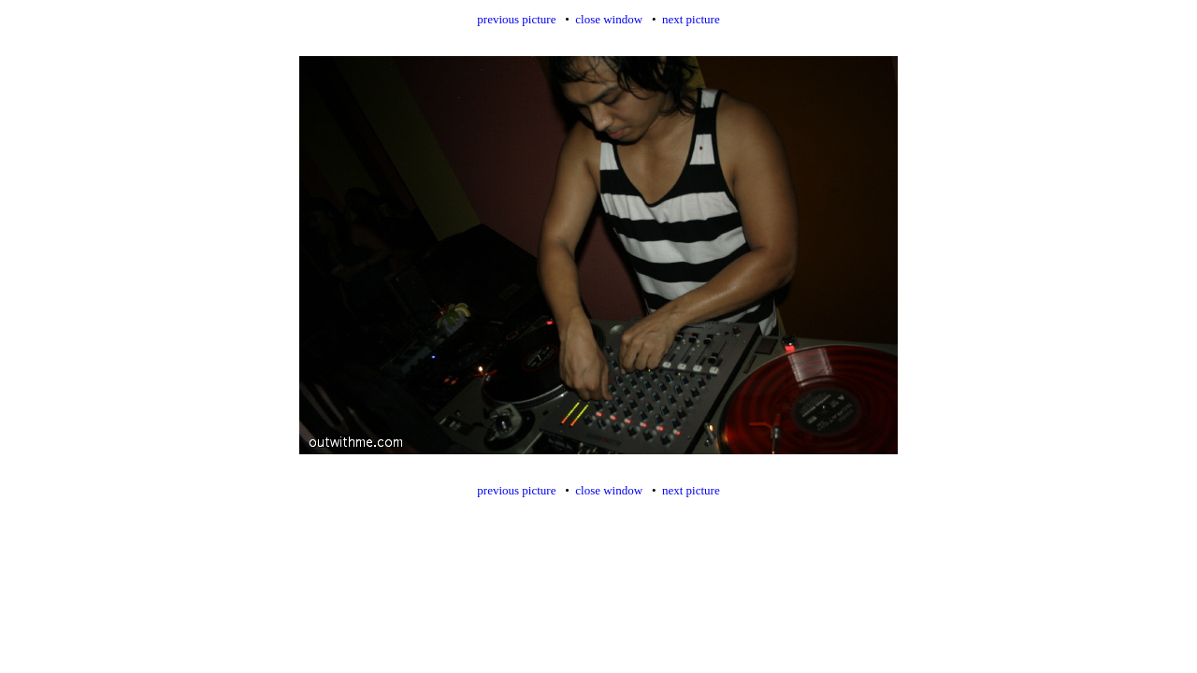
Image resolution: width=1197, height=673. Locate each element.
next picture (691, 19)
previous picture (516, 19)
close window (608, 19)
